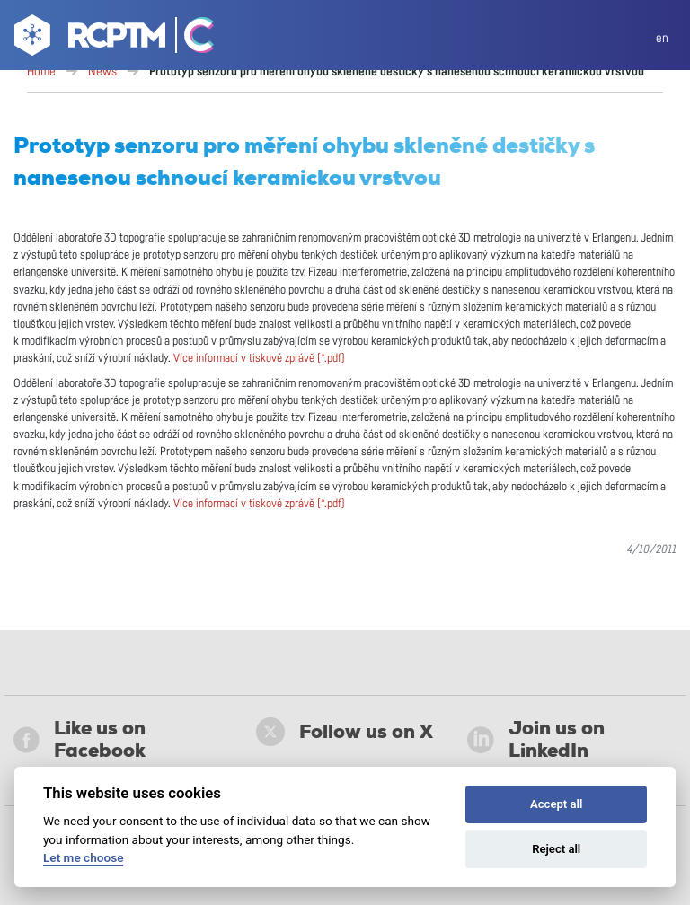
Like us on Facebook (79, 739)
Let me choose (83, 857)
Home (41, 72)
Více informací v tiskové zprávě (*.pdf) (259, 359)
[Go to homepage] (87, 38)
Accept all (556, 804)
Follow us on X (344, 731)
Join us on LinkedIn (536, 739)
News (102, 72)
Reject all (556, 849)
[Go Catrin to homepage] (191, 38)
